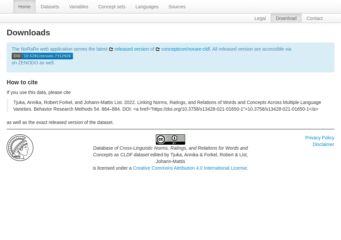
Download (286, 18)
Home (24, 6)
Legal (260, 18)
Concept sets (112, 6)
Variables (78, 6)
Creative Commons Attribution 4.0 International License (190, 168)
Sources (177, 6)
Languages (147, 6)
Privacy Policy (319, 137)
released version (129, 49)
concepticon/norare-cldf (183, 49)
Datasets (50, 6)
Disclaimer (323, 144)
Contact (315, 18)
